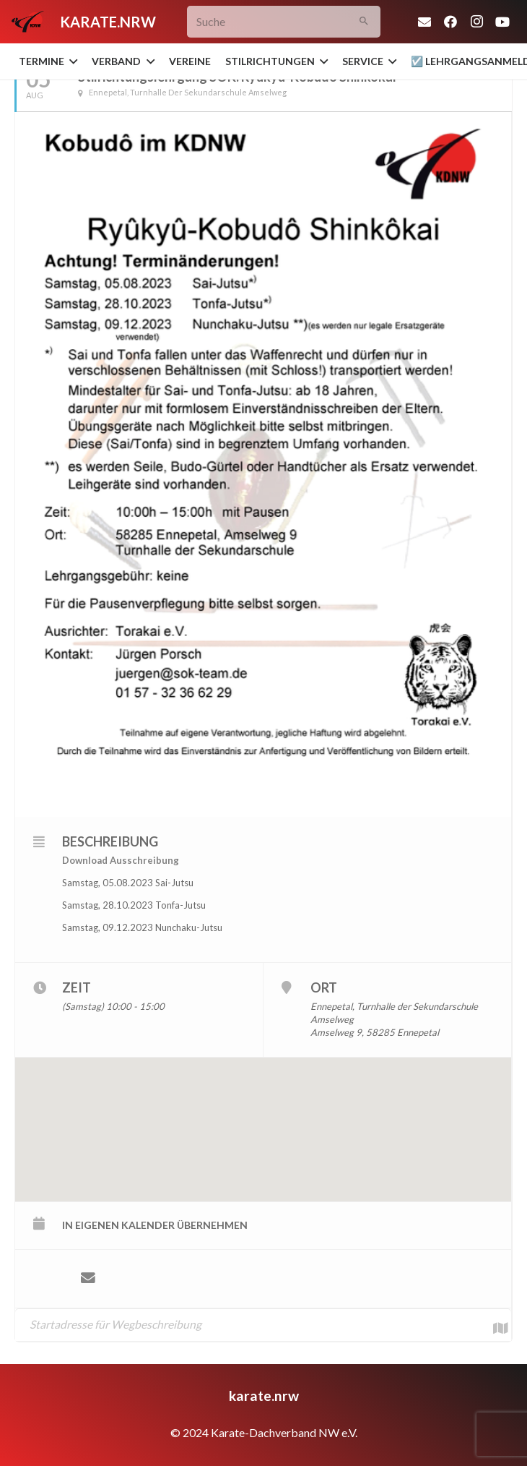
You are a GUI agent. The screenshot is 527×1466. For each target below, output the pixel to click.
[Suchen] (364, 22)
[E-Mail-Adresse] (424, 22)
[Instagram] (476, 22)
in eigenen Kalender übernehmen (155, 1225)
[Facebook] (450, 22)
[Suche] (283, 22)
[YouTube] (502, 22)
